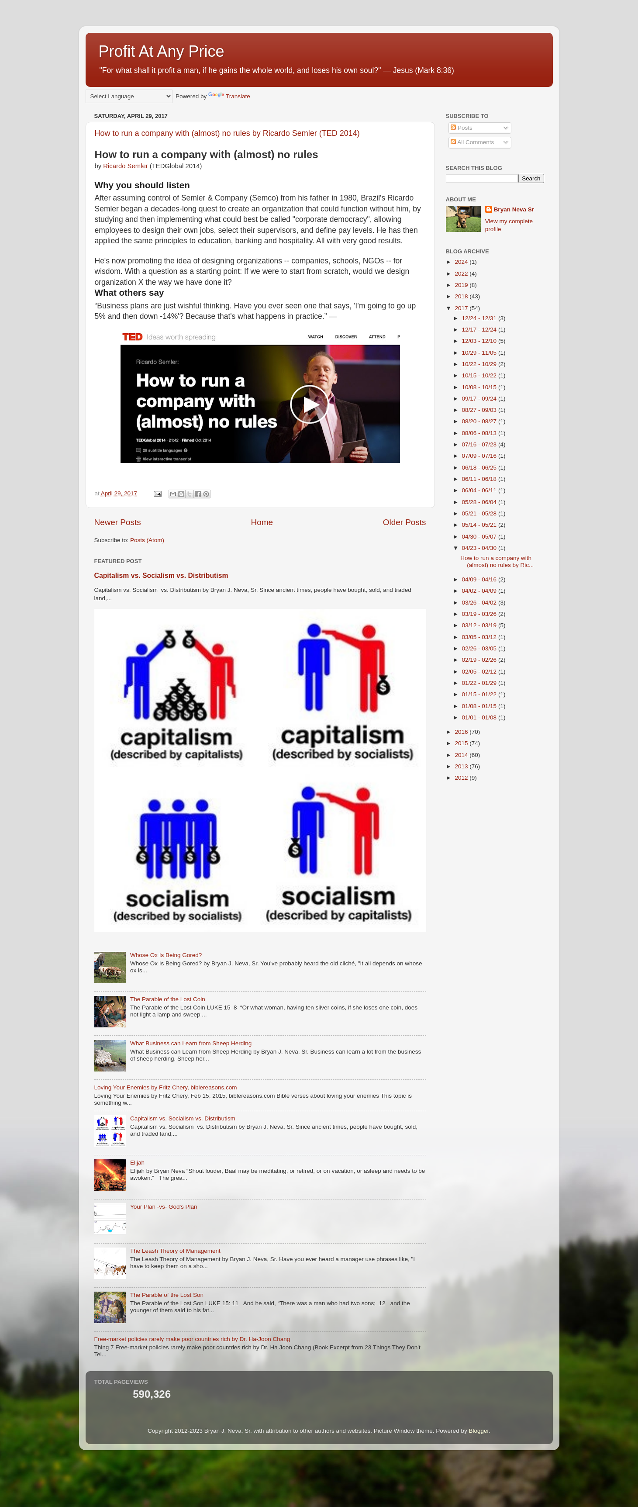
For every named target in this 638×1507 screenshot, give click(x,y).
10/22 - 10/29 (480, 364)
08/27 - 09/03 (480, 410)
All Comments (472, 142)
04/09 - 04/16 (480, 579)
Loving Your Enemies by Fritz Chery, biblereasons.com (165, 1087)
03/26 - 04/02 (480, 602)
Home (262, 522)
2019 (462, 285)
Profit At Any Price (161, 51)
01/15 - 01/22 (480, 694)
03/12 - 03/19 (480, 625)
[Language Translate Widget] (129, 96)
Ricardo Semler (126, 165)
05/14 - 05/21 (480, 525)
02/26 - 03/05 (480, 648)
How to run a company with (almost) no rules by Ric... (497, 561)
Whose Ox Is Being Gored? (166, 955)
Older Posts (404, 522)
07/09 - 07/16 (480, 456)
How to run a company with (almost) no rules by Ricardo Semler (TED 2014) (227, 133)
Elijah (137, 1162)
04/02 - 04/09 (480, 591)
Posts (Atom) (147, 540)
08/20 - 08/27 (480, 421)
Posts (461, 127)
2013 (462, 766)
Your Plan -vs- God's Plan (163, 1206)
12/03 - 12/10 (480, 341)
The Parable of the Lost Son (166, 1295)
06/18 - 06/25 (480, 467)
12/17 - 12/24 (480, 329)
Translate (229, 96)
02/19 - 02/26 (480, 660)
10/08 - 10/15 (480, 387)
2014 (462, 755)
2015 (462, 743)
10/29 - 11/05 (480, 352)
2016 (462, 732)
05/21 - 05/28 (480, 513)
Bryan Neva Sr (514, 209)
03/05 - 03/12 (480, 637)
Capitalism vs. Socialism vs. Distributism (161, 575)
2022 (462, 273)
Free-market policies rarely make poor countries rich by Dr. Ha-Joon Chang (192, 1339)
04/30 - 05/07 (480, 536)
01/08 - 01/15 (480, 706)
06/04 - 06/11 (480, 490)
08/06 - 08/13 (480, 433)
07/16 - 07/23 (480, 444)
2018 (462, 296)
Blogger (479, 1431)
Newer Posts (117, 522)
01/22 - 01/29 (480, 683)
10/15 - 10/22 (480, 375)
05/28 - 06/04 (480, 502)
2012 (462, 777)
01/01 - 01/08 (480, 717)
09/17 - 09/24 (480, 398)
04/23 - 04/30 (480, 548)
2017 (462, 308)
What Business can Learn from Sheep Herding (191, 1043)
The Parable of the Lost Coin (167, 999)
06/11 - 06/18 (480, 479)
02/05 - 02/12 (480, 671)
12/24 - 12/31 (480, 318)
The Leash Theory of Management (175, 1251)
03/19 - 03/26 (480, 614)
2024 (462, 262)
